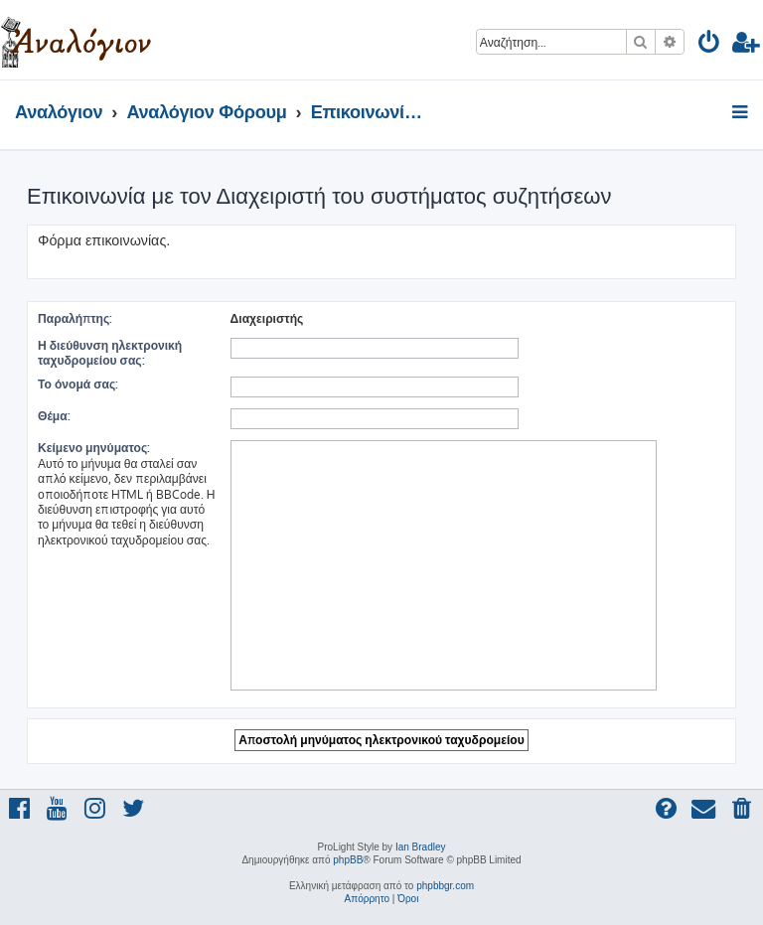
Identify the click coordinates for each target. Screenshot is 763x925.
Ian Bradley (420, 847)
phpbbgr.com (445, 885)
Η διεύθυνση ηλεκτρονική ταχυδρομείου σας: (110, 353)
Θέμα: (54, 415)
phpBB (348, 859)
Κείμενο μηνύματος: (94, 447)
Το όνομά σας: (78, 384)
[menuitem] (709, 45)
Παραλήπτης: (75, 318)
